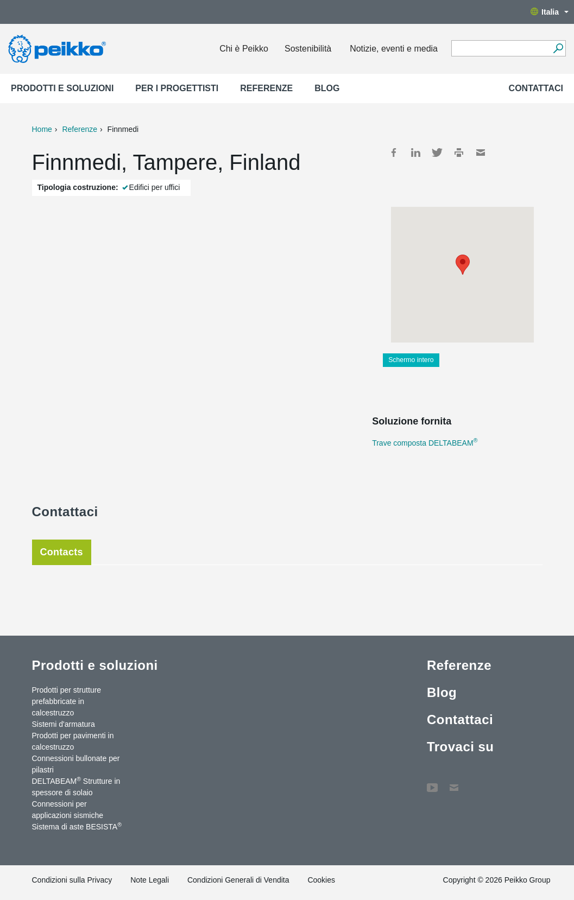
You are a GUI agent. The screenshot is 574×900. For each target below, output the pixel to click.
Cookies (321, 880)
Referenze (266, 88)
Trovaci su (460, 746)
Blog (326, 88)
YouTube (432, 782)
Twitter (437, 152)
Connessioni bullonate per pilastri (76, 764)
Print (458, 152)
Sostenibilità (308, 48)
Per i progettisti (176, 88)
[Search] (558, 48)
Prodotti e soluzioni (62, 88)
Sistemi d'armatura (63, 724)
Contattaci (536, 88)
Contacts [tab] (61, 552)
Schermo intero (411, 360)
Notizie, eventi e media (394, 48)
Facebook (393, 152)
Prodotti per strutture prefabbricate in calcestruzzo (67, 701)
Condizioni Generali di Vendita (238, 880)
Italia (550, 12)
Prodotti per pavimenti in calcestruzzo (73, 741)
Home (42, 129)
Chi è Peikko (243, 48)
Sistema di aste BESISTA (77, 826)
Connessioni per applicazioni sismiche (68, 810)
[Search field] (500, 49)
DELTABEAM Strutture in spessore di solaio (76, 786)
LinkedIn (415, 152)
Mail (480, 152)
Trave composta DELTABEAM (424, 443)
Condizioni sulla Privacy (72, 880)
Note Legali (149, 880)
